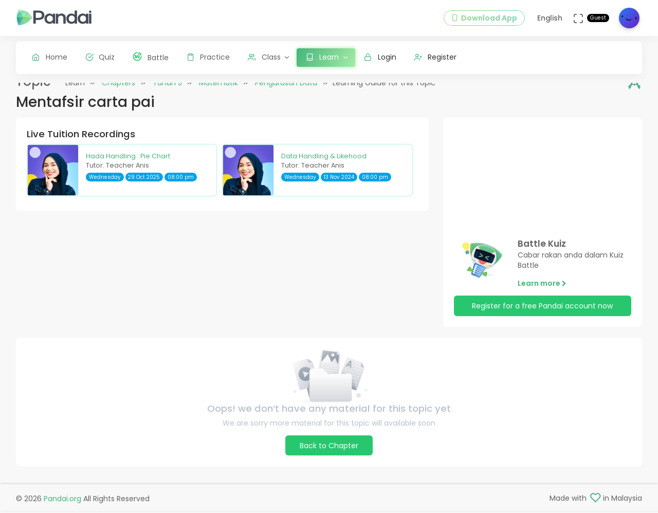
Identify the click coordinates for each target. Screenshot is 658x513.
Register (435, 57)
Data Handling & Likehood (324, 164)
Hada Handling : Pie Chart (128, 164)
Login (380, 57)
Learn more (542, 292)
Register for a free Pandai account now (542, 315)
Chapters (118, 92)
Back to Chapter (329, 455)
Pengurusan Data (286, 92)
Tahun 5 (167, 92)
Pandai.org (62, 501)
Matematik (218, 92)
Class (264, 57)
